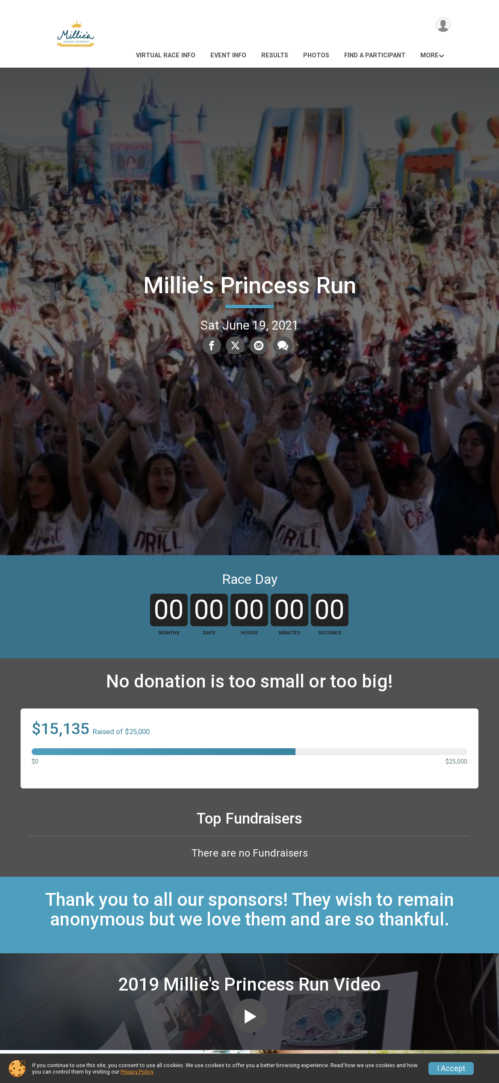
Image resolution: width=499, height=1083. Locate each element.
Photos (316, 55)
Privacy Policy (137, 1071)
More (429, 55)
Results (274, 55)
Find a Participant (374, 55)
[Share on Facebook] (212, 345)
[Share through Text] (282, 345)
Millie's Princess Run (249, 285)
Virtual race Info (165, 55)
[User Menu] (443, 25)
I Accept (451, 1068)
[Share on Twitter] (235, 345)
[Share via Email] (258, 345)
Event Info (228, 55)
